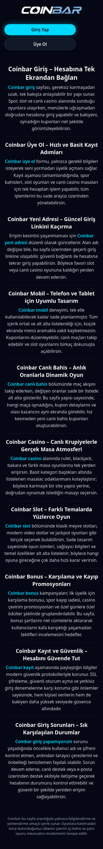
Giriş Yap (40, 29)
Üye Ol (40, 44)
